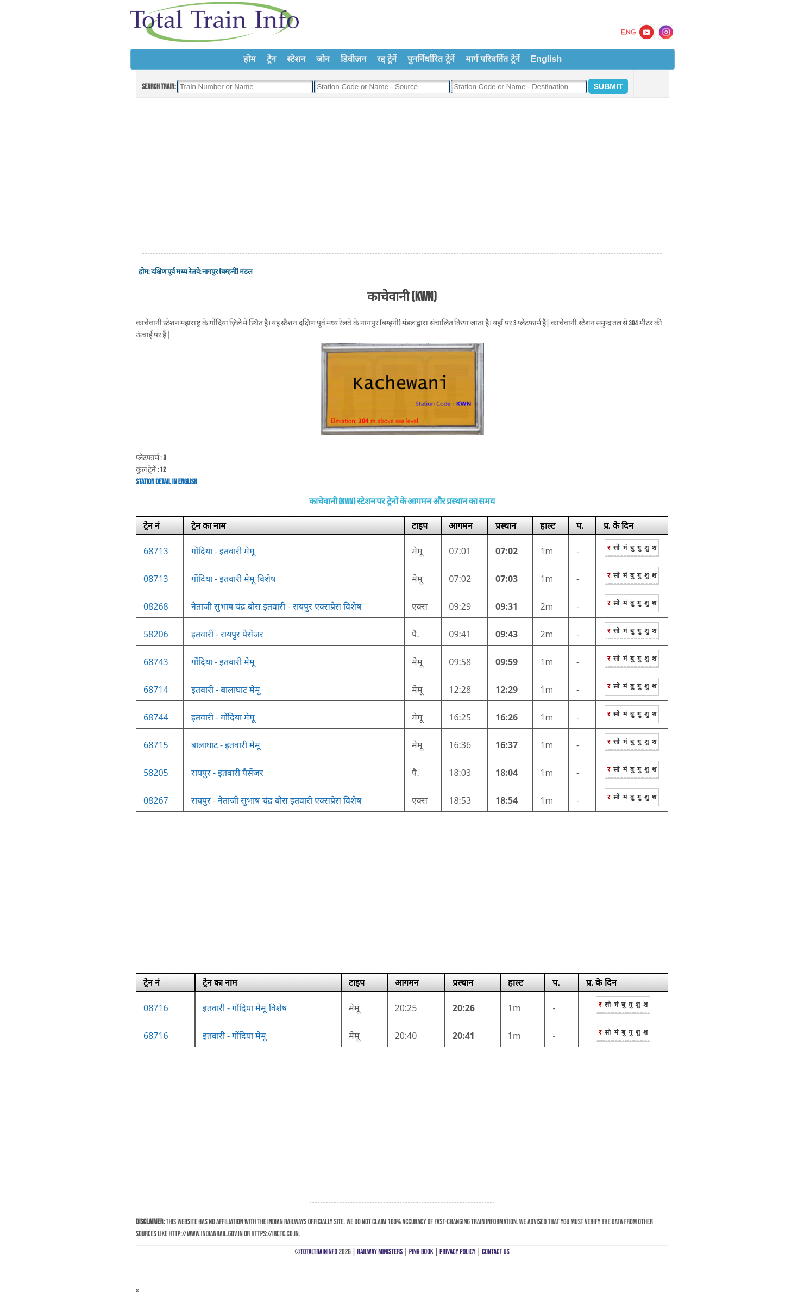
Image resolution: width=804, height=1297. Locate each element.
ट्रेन (271, 59)
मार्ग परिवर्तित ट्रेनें (493, 59)
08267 (155, 800)
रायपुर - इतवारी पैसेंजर (227, 773)
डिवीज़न (353, 59)
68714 (155, 690)
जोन (323, 59)
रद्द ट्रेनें (387, 59)
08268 (155, 606)
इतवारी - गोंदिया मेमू (223, 717)
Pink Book (421, 1251)
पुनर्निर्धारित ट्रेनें (430, 59)
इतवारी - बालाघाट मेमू (226, 690)
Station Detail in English (166, 481)
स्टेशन (296, 59)
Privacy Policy (457, 1251)
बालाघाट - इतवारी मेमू (226, 745)
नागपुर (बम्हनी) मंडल (227, 271)
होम (249, 59)
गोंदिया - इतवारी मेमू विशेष (233, 579)
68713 (155, 551)
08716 (155, 1008)
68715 (155, 745)
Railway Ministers (380, 1251)
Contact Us (496, 1251)
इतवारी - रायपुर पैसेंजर (227, 634)
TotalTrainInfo (318, 1251)
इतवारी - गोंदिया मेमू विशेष (245, 1008)
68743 (155, 662)
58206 (155, 634)
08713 (155, 579)
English (546, 59)
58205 (155, 773)
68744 (155, 717)
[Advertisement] (402, 176)
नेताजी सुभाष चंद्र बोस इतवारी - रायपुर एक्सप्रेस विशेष (276, 606)
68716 (155, 1036)
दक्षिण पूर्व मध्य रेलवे (175, 271)
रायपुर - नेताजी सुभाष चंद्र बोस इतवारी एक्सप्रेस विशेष (276, 800)
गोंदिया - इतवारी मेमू (223, 551)
